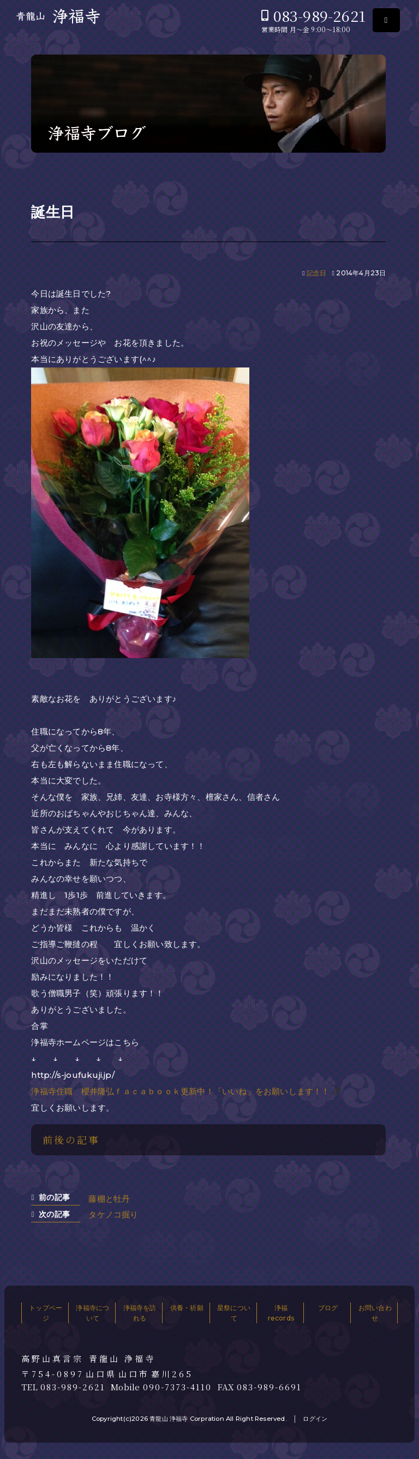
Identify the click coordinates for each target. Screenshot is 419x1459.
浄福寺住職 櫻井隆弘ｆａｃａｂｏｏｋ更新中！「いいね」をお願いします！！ (180, 1091)
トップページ (45, 1313)
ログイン (315, 1418)
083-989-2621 (319, 15)
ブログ (328, 1308)
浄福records (281, 1313)
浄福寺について (92, 1313)
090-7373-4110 (177, 1387)
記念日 (317, 273)
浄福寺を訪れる (140, 1313)
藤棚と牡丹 (109, 1198)
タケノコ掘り (113, 1214)
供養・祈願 (186, 1308)
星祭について (233, 1313)
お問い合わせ (375, 1313)
